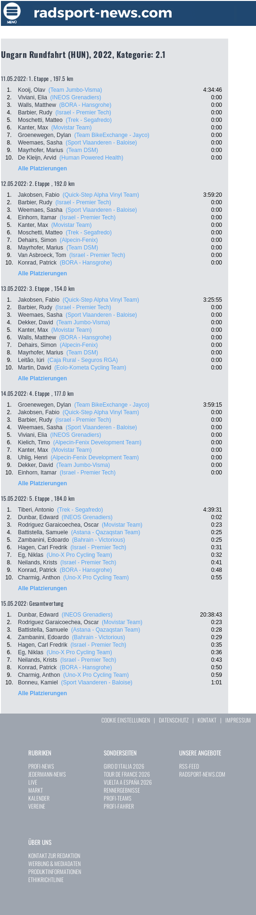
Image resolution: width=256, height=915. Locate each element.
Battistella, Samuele (43, 532)
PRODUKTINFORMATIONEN (54, 871)
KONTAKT (207, 720)
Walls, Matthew (37, 105)
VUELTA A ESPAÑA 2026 (128, 782)
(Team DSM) (82, 150)
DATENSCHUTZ (174, 720)
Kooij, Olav (31, 90)
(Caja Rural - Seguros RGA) (83, 360)
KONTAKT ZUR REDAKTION (54, 855)
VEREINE (36, 806)
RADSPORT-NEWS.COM (202, 774)
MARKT (35, 790)
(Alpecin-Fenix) (79, 240)
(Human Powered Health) (91, 157)
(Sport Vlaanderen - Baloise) (101, 142)
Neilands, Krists (37, 562)
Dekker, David (35, 322)
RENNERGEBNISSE (122, 790)
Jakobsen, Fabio (38, 195)
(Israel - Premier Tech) (83, 112)
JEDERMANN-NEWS (47, 774)
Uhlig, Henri (33, 457)
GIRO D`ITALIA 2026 (124, 766)
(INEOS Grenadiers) (75, 97)
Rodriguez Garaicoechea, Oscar (58, 525)
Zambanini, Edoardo (43, 540)
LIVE (32, 782)
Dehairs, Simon (37, 240)
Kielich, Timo (34, 442)
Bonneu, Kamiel (38, 682)
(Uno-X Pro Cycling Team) (79, 555)
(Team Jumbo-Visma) (75, 90)
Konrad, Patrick (37, 262)
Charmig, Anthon (39, 577)
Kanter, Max (33, 127)
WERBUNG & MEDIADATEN (54, 863)
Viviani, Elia (32, 97)
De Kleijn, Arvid (37, 157)
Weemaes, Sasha (40, 142)
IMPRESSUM (238, 720)
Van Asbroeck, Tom (42, 255)
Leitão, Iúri (31, 360)
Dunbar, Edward (38, 517)
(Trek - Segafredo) (89, 120)
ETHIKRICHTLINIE (46, 879)
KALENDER (39, 798)
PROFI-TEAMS (118, 798)
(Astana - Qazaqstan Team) (105, 532)
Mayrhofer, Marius (40, 150)
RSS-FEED (189, 766)
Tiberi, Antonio (36, 509)
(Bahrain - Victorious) (98, 540)
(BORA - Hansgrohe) (85, 105)
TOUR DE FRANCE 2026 (127, 774)
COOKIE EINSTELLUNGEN (125, 720)
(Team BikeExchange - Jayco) (111, 135)
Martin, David (34, 367)
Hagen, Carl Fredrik (42, 547)
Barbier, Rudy (35, 112)
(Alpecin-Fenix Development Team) (97, 442)
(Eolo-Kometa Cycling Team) (90, 367)
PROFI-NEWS (41, 766)
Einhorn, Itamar (37, 217)
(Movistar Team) (71, 127)
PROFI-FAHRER (119, 806)
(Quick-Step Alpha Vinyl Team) (101, 195)
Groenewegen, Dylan (44, 135)
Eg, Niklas (30, 555)
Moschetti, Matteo (40, 120)
